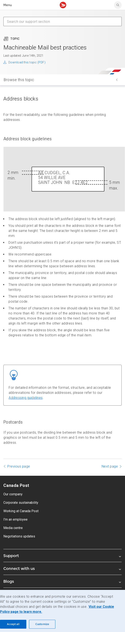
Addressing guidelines (26, 398)
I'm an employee (15, 519)
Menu (7, 5)
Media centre (13, 528)
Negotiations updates (19, 536)
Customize (42, 624)
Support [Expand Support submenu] (62, 555)
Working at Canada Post (21, 511)
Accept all (13, 624)
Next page (110, 466)
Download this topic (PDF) (26, 62)
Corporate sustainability (20, 503)
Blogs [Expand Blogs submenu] (62, 581)
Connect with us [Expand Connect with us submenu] (62, 568)
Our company (13, 494)
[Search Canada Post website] (118, 5)
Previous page (18, 466)
